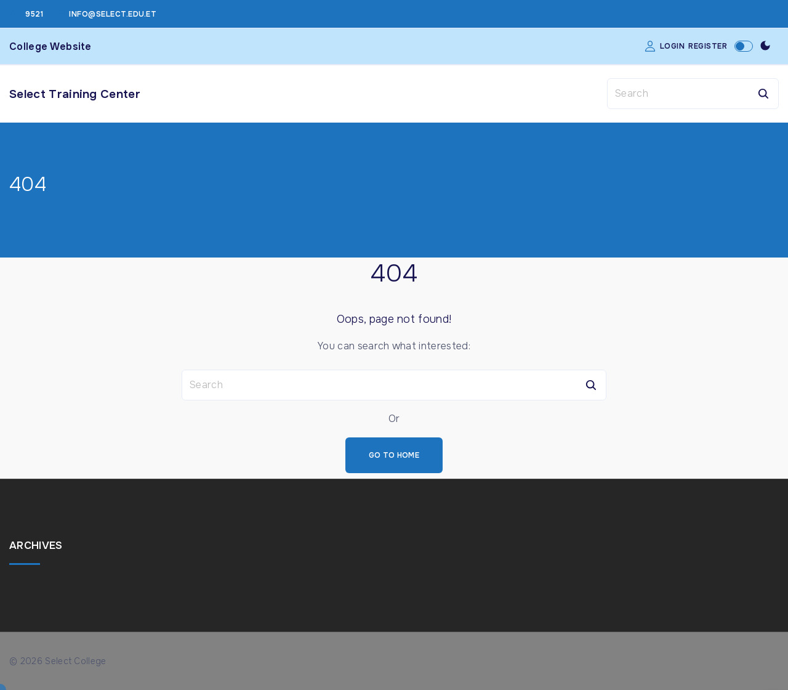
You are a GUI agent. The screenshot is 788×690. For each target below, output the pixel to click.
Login (672, 46)
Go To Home (394, 455)
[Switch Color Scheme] (765, 46)
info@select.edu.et (112, 14)
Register (707, 46)
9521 (34, 14)
